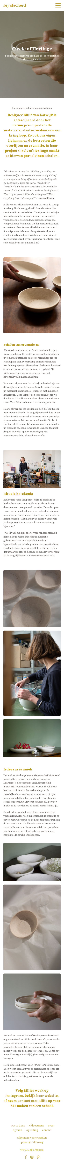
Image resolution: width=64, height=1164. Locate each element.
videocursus (36, 1125)
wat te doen (18, 1125)
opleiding (32, 1130)
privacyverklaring (32, 1142)
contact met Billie (32, 1101)
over (50, 1125)
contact (46, 1130)
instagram (14, 1096)
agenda (17, 1130)
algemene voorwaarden (32, 1137)
